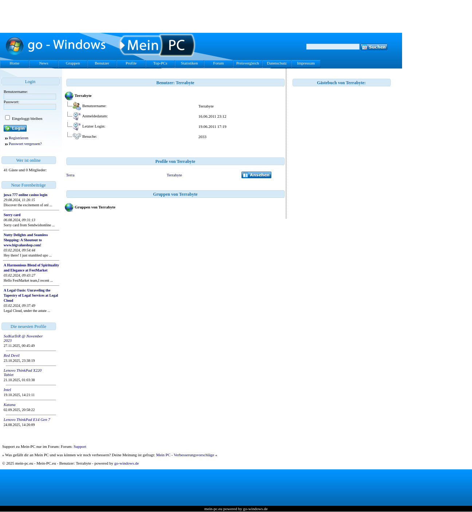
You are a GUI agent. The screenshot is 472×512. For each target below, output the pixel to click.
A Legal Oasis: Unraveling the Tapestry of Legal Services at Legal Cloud (31, 295)
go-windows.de (126, 463)
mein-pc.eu (213, 509)
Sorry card (12, 215)
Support (80, 446)
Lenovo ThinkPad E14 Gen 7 (27, 419)
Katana (9, 404)
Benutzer (102, 63)
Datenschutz (277, 63)
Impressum (306, 63)
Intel (7, 389)
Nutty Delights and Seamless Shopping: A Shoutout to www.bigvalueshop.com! (26, 240)
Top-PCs (160, 63)
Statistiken (189, 63)
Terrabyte (174, 175)
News (43, 63)
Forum (218, 63)
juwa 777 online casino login (25, 195)
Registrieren (18, 138)
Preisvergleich (247, 63)
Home (15, 63)
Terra (70, 175)
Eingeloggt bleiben (26, 118)
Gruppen (73, 63)
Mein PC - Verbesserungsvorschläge (185, 455)
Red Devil (12, 355)
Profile (131, 63)
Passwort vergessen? (25, 143)
